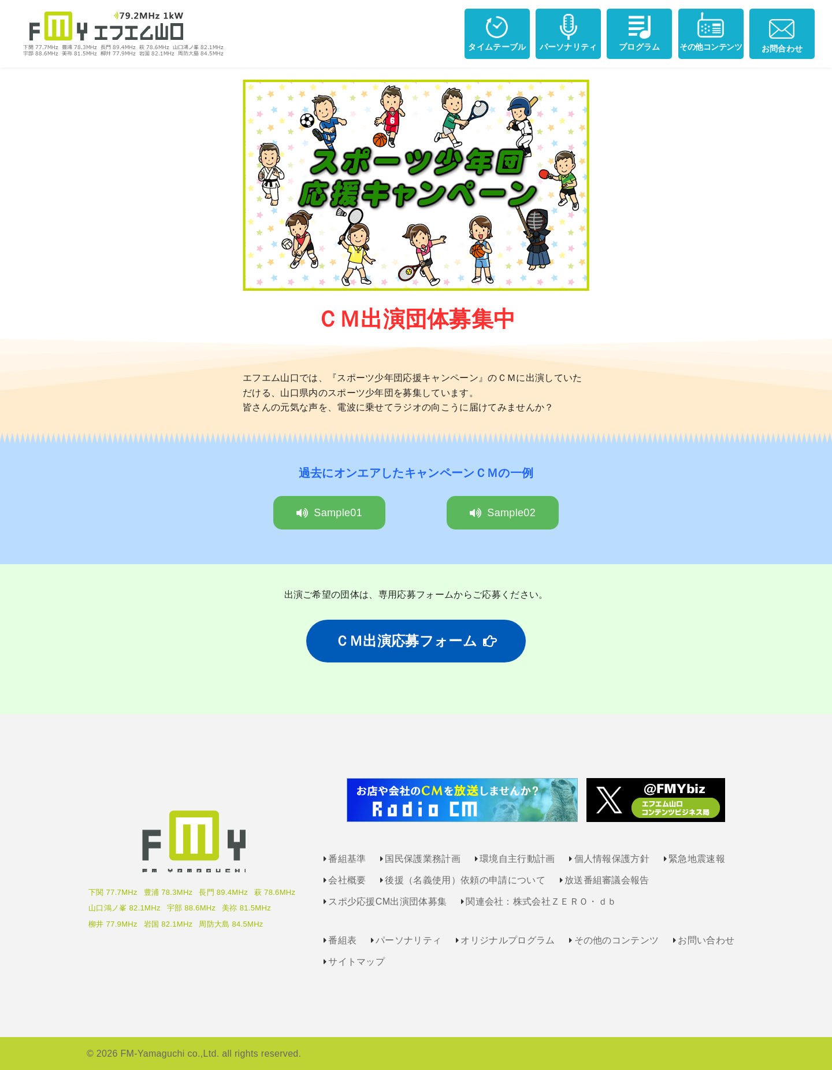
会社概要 (347, 880)
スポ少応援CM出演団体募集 (387, 901)
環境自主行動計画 (517, 859)
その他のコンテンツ (616, 940)
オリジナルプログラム (507, 940)
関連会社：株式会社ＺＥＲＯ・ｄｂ (541, 901)
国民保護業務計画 (422, 859)
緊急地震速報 (696, 859)
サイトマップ (356, 962)
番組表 (342, 940)
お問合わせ (782, 32)
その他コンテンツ (710, 31)
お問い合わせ (706, 940)
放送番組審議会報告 (606, 880)
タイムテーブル (497, 31)
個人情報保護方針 (612, 859)
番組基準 (347, 859)
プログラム (639, 31)
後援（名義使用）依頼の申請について (465, 880)
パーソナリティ (568, 31)
